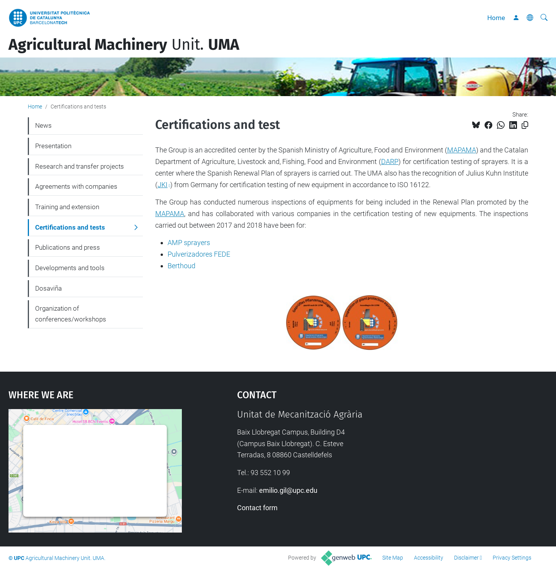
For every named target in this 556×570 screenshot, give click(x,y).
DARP (389, 161)
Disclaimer (466, 558)
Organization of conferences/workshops (70, 313)
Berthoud (181, 266)
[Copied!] (525, 125)
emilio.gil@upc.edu (288, 490)
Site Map (392, 558)
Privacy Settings (512, 558)
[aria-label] (544, 18)
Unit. (123, 45)
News (43, 125)
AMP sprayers (189, 242)
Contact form (257, 508)
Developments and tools (70, 268)
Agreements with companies (76, 186)
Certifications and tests (70, 227)
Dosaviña (48, 288)
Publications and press (67, 247)
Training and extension (67, 207)
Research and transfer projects (79, 166)
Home (496, 18)
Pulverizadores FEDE (199, 254)
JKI (163, 185)
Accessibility (428, 558)
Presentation (53, 146)
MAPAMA (461, 150)
